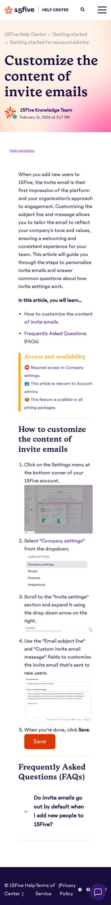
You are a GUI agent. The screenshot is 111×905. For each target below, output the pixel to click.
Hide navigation (22, 150)
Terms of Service (45, 889)
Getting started (69, 34)
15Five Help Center (25, 34)
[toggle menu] (102, 10)
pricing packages (39, 407)
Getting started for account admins (49, 42)
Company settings (62, 541)
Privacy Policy (68, 889)
